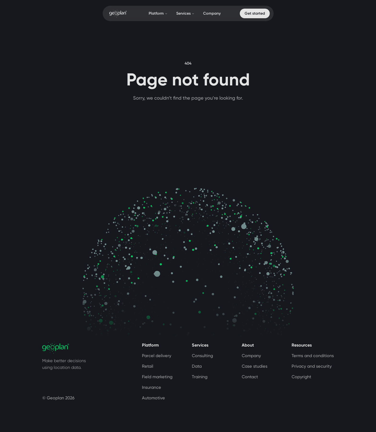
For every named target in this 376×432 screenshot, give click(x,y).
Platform (158, 13)
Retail (147, 366)
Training (199, 376)
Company (212, 13)
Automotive (153, 397)
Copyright (301, 376)
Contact (250, 376)
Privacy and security (312, 366)
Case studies (254, 366)
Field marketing (157, 376)
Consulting (202, 355)
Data (197, 366)
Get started (255, 13)
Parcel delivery (156, 355)
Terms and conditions (313, 355)
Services (185, 13)
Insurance (151, 387)
